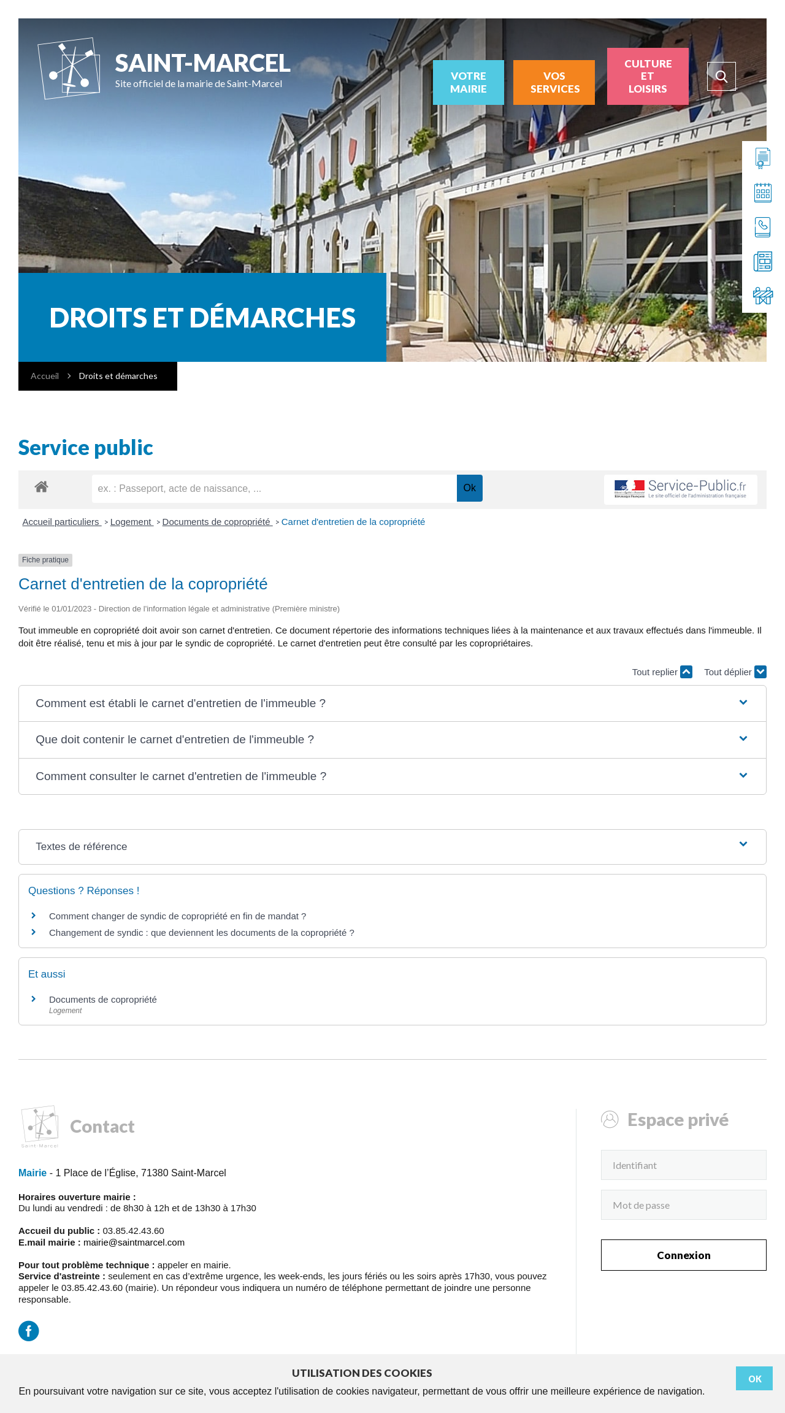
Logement (132, 521)
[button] (392, 704)
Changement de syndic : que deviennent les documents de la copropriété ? (201, 932)
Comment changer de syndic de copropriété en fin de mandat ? (177, 916)
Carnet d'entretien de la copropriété (353, 521)
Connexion (684, 1255)
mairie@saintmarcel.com (134, 1242)
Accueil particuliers (62, 521)
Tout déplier (735, 671)
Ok (755, 1379)
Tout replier (662, 671)
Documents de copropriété (218, 521)
